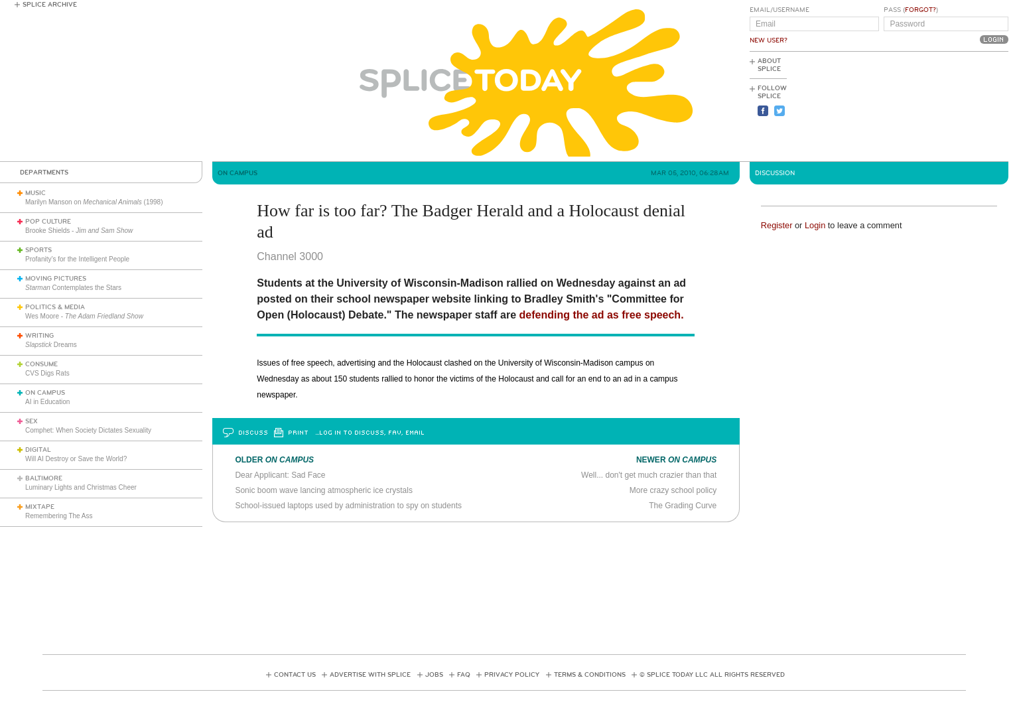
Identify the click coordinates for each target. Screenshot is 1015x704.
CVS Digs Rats (47, 373)
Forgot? (920, 10)
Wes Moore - (84, 316)
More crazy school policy (673, 490)
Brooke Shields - (79, 230)
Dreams (51, 344)
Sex (31, 421)
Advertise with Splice (370, 675)
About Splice (769, 65)
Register (777, 225)
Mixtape (39, 507)
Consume (41, 364)
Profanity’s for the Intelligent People (78, 259)
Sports (38, 250)
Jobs (434, 675)
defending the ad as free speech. (601, 314)
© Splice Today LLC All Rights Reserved (712, 675)
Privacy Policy (511, 675)
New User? (768, 40)
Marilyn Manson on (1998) (94, 202)
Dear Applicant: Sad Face (280, 475)
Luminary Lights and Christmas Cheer (81, 487)
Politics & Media (55, 307)
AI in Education (47, 401)
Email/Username (779, 10)
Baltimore (43, 478)
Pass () (911, 10)
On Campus (45, 393)
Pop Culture (48, 222)
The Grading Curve (682, 505)
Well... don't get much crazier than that (648, 475)
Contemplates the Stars (73, 287)
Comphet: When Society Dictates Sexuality (88, 430)
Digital (38, 450)
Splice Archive (50, 5)
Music (35, 193)
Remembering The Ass (59, 516)
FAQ (463, 675)
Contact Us (295, 675)
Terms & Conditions (590, 675)
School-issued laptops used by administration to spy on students (348, 505)
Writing (39, 336)
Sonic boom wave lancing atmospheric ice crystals (323, 490)
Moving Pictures (55, 279)
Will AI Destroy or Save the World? (76, 458)
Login (815, 225)
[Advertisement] (948, 107)
